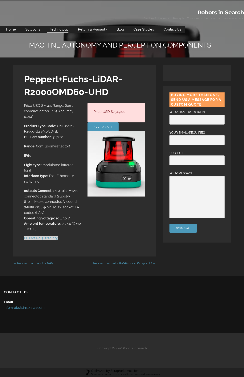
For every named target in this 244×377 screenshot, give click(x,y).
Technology (59, 29)
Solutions (32, 29)
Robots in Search (220, 12)
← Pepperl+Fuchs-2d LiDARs (33, 263)
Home (11, 29)
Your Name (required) (197, 115)
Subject (197, 156)
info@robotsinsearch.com (24, 308)
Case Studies (143, 29)
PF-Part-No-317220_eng (41, 238)
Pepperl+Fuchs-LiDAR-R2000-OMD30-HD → (124, 263)
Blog (120, 29)
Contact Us (172, 29)
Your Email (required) (197, 136)
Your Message (197, 176)
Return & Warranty (92, 29)
